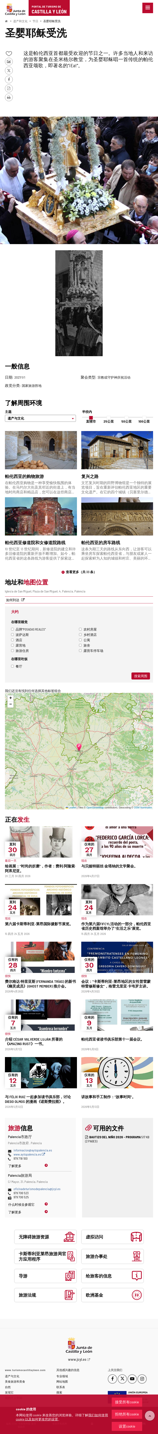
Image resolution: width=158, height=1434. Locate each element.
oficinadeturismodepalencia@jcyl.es (37, 1189)
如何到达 (13, 600)
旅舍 (84, 645)
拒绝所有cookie (127, 1414)
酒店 (16, 640)
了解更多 (14, 1166)
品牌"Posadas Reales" (28, 629)
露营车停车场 (91, 651)
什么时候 (21, 1204)
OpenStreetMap (95, 807)
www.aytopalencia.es (29, 1154)
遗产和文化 (20, 21)
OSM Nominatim (143, 807)
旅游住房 (20, 651)
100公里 (144, 421)
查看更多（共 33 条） (81, 572)
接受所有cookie (127, 1402)
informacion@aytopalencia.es (33, 1150)
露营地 (18, 645)
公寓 (84, 640)
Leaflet (71, 807)
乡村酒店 (88, 634)
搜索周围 (140, 676)
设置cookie (127, 1426)
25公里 (108, 421)
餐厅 (16, 666)
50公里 (126, 421)
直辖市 (91, 421)
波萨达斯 (20, 634)
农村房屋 (88, 629)
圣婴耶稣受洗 (51, 21)
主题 (8, 412)
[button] (10, 698)
